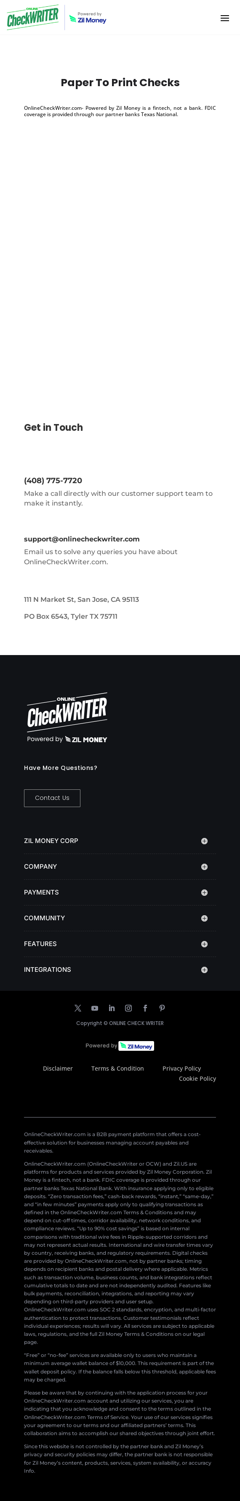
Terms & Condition (117, 1068)
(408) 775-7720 (53, 480)
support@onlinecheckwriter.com (82, 539)
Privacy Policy (182, 1068)
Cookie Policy (197, 1078)
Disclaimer (58, 1068)
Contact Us (52, 798)
